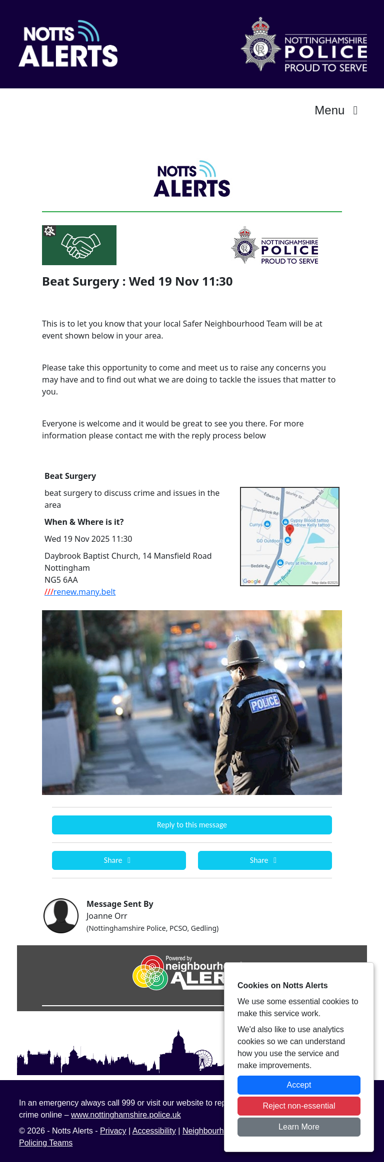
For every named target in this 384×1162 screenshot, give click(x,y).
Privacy (113, 1131)
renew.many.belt (80, 591)
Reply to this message (192, 824)
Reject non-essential (299, 1106)
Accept (299, 1085)
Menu (338, 110)
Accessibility (154, 1131)
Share (119, 860)
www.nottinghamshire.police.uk (126, 1115)
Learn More (299, 1127)
